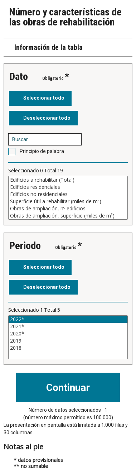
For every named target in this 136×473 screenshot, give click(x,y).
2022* (68, 319)
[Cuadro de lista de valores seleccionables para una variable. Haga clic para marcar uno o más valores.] (68, 198)
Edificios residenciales (68, 187)
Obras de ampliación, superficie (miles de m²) (68, 215)
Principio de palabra (42, 151)
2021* (68, 326)
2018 (68, 348)
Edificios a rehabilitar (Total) (68, 179)
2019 (68, 340)
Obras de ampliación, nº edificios (68, 208)
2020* (68, 333)
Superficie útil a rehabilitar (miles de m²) (68, 201)
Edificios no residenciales (68, 194)
